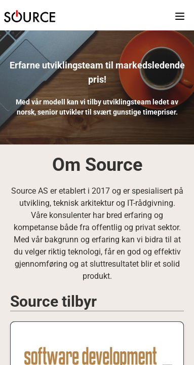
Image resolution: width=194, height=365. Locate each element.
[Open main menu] (175, 16)
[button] (29, 16)
